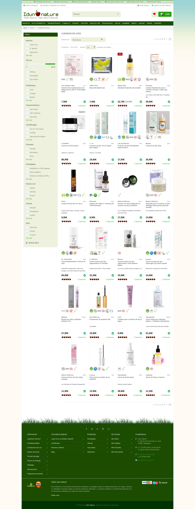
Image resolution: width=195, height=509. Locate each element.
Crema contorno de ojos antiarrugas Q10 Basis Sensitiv (156, 262)
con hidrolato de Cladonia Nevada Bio (73, 384)
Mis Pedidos (121, 443)
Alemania (33, 227)
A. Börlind (33, 48)
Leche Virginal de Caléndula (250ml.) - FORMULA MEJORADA (157, 320)
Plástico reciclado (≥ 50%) (39, 176)
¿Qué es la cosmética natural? (67, 439)
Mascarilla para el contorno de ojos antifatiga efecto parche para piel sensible (158, 205)
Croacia (33, 235)
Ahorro (157, 23)
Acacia (32, 195)
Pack (31, 156)
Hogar (142, 23)
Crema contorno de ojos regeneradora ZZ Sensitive (99, 262)
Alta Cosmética (39, 23)
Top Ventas (34, 79)
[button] (155, 14)
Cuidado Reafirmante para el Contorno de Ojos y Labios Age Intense (156, 89)
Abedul (32, 188)
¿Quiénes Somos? (37, 439)
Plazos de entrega (37, 461)
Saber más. (55, 495)
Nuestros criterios (67, 448)
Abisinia (33, 192)
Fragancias (107, 23)
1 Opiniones (82, 106)
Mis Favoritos (121, 448)
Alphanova (34, 52)
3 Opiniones (110, 337)
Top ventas (97, 448)
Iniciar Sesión (143, 5)
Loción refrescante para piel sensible (157, 326)
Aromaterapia (54, 23)
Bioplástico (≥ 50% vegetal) (40, 168)
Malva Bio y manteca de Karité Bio (156, 268)
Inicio (26, 28)
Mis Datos (121, 439)
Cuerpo (75, 23)
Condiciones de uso (37, 448)
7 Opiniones (82, 395)
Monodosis (34, 152)
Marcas (26, 23)
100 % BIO (34, 109)
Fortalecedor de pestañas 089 (100, 319)
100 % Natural (35, 113)
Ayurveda (33, 117)
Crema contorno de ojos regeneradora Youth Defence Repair (127, 263)
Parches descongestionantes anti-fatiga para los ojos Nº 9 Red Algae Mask (73, 89)
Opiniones (97, 452)
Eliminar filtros (32, 243)
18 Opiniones (165, 395)
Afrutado (33, 208)
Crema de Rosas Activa (126, 377)
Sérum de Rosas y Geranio (155, 377)
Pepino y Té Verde (95, 152)
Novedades (34, 76)
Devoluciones (37, 469)
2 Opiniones (110, 221)
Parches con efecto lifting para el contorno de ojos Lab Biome (129, 204)
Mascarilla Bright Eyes (97, 88)
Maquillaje (95, 23)
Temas (149, 23)
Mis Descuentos (121, 452)
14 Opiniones (109, 395)
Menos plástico (35, 172)
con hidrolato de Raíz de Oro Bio (156, 210)
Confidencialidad (37, 443)
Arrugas (33, 93)
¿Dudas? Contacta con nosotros (53, 5)
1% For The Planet (37, 129)
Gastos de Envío (37, 452)
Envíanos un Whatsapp (146, 454)
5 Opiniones (166, 337)
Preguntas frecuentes (37, 474)
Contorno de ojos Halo (153, 146)
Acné (32, 90)
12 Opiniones (137, 395)
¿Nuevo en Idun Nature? (161, 5)
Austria (32, 231)
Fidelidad (37, 465)
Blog (67, 452)
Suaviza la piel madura (125, 384)
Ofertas (32, 72)
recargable (93, 326)
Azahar (32, 215)
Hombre (125, 23)
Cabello (66, 23)
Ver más (29, 55)
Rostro (84, 23)
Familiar (33, 149)
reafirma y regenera (67, 152)
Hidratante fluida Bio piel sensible (129, 88)
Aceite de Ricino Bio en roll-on (71, 204)
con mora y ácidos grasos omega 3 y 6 (130, 268)
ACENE (32, 133)
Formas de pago (37, 456)
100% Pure (34, 45)
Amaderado (34, 211)
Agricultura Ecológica (37, 136)
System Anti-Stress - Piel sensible (100, 268)
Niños (134, 23)
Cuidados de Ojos (44, 28)
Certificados (67, 443)
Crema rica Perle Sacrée (69, 146)
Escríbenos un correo (146, 460)
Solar (117, 23)
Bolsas (32, 97)
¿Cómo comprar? (31, 5)
